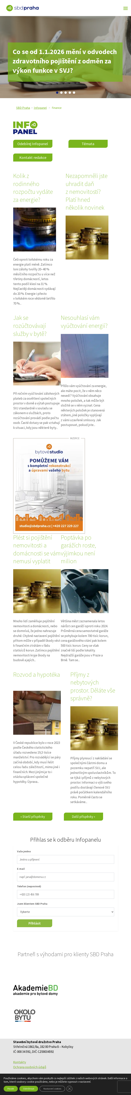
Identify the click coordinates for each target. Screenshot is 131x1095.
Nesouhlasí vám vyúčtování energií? (84, 322)
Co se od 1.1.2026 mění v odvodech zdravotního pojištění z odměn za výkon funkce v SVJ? (65, 61)
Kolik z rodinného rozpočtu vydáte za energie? (33, 188)
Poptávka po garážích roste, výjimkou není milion (78, 549)
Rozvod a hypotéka (36, 674)
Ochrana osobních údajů (29, 1067)
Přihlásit (34, 923)
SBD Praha (23, 108)
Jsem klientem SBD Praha (32, 903)
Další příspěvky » (83, 817)
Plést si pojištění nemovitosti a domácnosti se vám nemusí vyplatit (37, 549)
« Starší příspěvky (32, 817)
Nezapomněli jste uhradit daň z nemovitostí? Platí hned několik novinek (86, 191)
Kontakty (19, 1062)
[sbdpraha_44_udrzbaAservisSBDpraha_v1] (49, 486)
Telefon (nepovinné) (29, 886)
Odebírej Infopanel (32, 143)
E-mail (21, 868)
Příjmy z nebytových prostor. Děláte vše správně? (92, 686)
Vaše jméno (24, 851)
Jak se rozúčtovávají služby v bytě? (30, 325)
